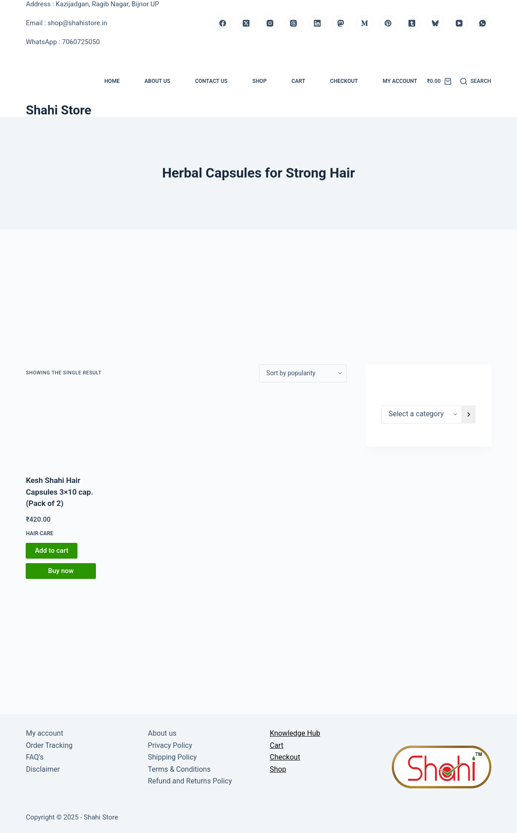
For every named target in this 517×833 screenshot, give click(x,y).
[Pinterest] (388, 23)
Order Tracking (49, 745)
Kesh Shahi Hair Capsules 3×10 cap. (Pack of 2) (59, 492)
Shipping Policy (172, 757)
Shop (259, 81)
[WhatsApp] (482, 23)
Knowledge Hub (295, 733)
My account (400, 81)
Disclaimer (42, 769)
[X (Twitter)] (246, 23)
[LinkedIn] (317, 23)
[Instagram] (270, 23)
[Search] (475, 81)
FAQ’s (34, 757)
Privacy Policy (170, 745)
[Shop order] (303, 373)
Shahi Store (58, 110)
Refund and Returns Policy (190, 781)
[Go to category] (469, 414)
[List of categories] (421, 414)
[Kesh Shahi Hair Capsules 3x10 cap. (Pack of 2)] (61, 429)
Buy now (61, 571)
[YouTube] (459, 23)
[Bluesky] (435, 23)
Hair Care (39, 533)
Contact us (211, 81)
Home (112, 81)
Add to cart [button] (51, 550)
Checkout (344, 81)
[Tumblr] (412, 23)
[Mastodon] (340, 23)
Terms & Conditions (179, 769)
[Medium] (364, 23)
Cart (298, 81)
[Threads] (293, 23)
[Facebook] (222, 23)
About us (157, 81)
